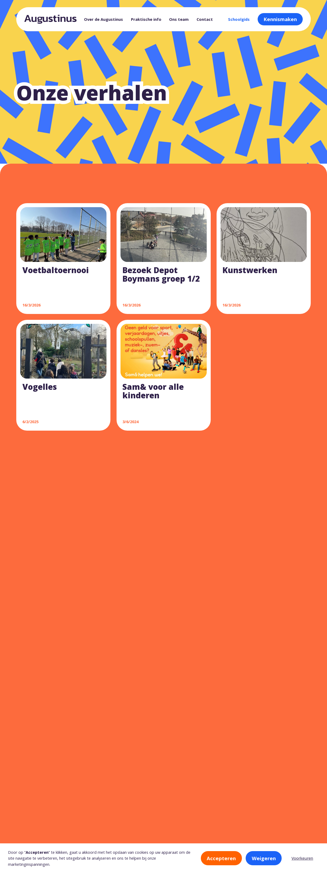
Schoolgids (239, 19)
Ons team (179, 19)
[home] (50, 19)
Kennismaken (280, 19)
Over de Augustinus (103, 19)
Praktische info (146, 19)
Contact (205, 19)
